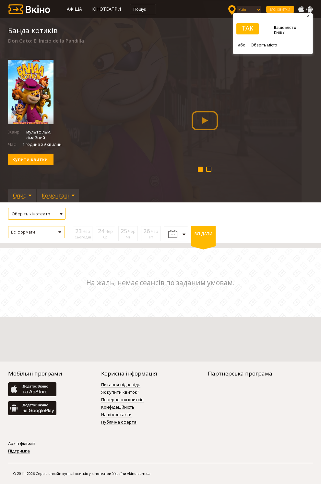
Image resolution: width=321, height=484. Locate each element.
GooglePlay (309, 9)
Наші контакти (116, 414)
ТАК (247, 28)
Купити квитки (30, 159)
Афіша (74, 9)
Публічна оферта (119, 422)
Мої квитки (280, 9)
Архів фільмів (21, 443)
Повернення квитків (122, 399)
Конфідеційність (118, 407)
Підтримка (19, 451)
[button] (36, 232)
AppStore (301, 9)
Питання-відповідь (120, 385)
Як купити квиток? (120, 392)
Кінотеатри (106, 9)
